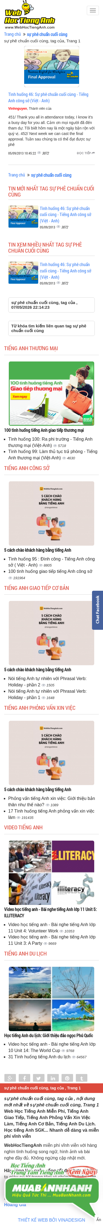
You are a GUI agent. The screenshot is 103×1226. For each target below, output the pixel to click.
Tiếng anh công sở (26, 467)
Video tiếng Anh (23, 827)
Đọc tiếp (86, 153)
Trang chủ (12, 34)
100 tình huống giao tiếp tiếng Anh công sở (50, 571)
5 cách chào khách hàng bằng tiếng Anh (37, 550)
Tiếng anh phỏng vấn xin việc (40, 707)
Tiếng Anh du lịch (25, 953)
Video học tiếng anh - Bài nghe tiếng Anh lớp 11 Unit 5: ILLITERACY (50, 912)
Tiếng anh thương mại (31, 348)
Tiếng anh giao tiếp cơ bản (36, 587)
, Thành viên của (29, 109)
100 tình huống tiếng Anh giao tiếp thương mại (44, 430)
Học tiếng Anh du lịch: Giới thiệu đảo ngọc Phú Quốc (48, 1035)
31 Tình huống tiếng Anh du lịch (40, 1056)
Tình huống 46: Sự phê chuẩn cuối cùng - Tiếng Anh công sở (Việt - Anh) (48, 97)
